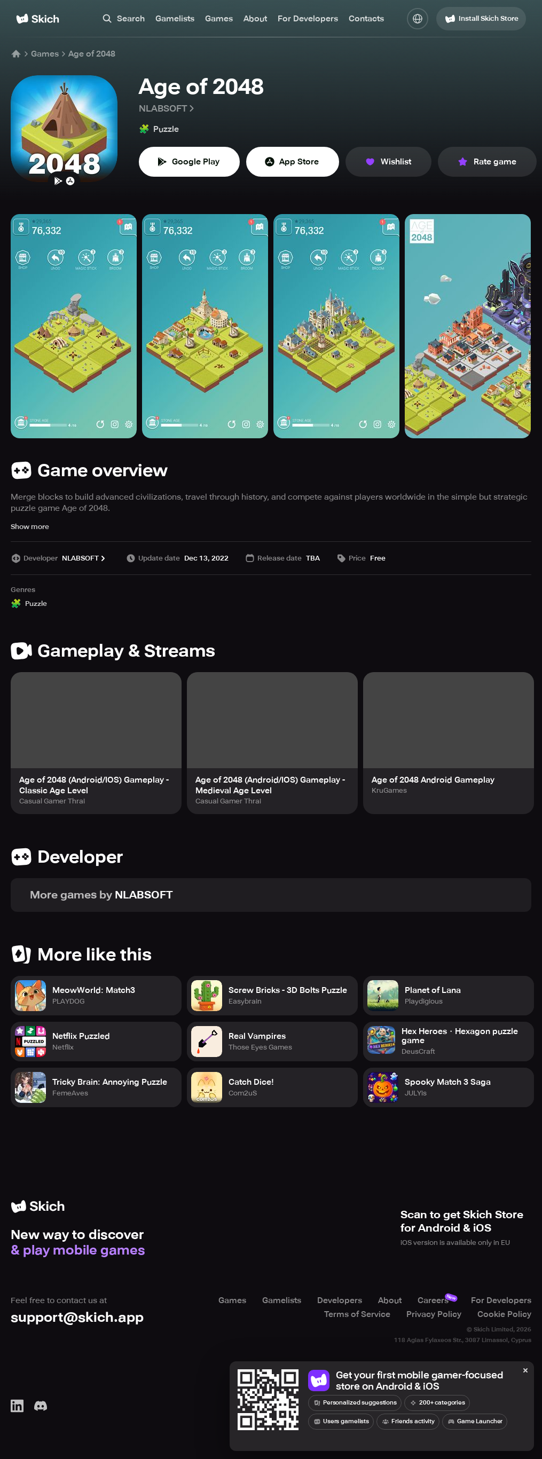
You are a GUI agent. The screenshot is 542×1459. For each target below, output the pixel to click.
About (255, 18)
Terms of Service (357, 1314)
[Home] (37, 19)
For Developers (308, 18)
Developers (339, 1300)
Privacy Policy (433, 1314)
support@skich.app (77, 1317)
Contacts (366, 18)
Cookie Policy (504, 1314)
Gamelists (174, 18)
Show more (30, 527)
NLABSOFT (167, 108)
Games (219, 18)
